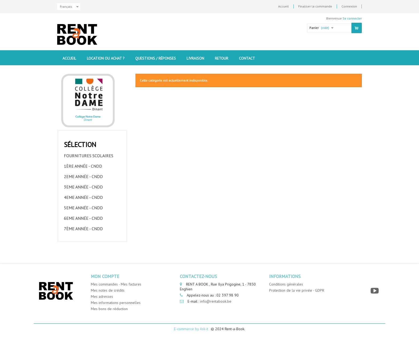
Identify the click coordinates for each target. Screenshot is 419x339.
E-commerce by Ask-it (191, 328)
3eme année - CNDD (83, 187)
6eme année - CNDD (83, 218)
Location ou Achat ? (106, 58)
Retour (221, 58)
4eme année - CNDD (83, 197)
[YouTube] (375, 291)
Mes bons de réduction (109, 308)
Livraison (195, 58)
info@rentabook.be (215, 301)
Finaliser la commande (315, 6)
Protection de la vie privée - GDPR (296, 290)
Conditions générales (286, 284)
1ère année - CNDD (83, 166)
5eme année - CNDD (83, 207)
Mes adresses (102, 296)
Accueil (283, 6)
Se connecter (352, 18)
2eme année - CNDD (83, 176)
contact (247, 58)
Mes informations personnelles (116, 302)
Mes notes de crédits (108, 290)
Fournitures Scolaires (88, 155)
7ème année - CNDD (83, 228)
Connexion (349, 6)
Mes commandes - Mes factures (116, 284)
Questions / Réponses (155, 58)
